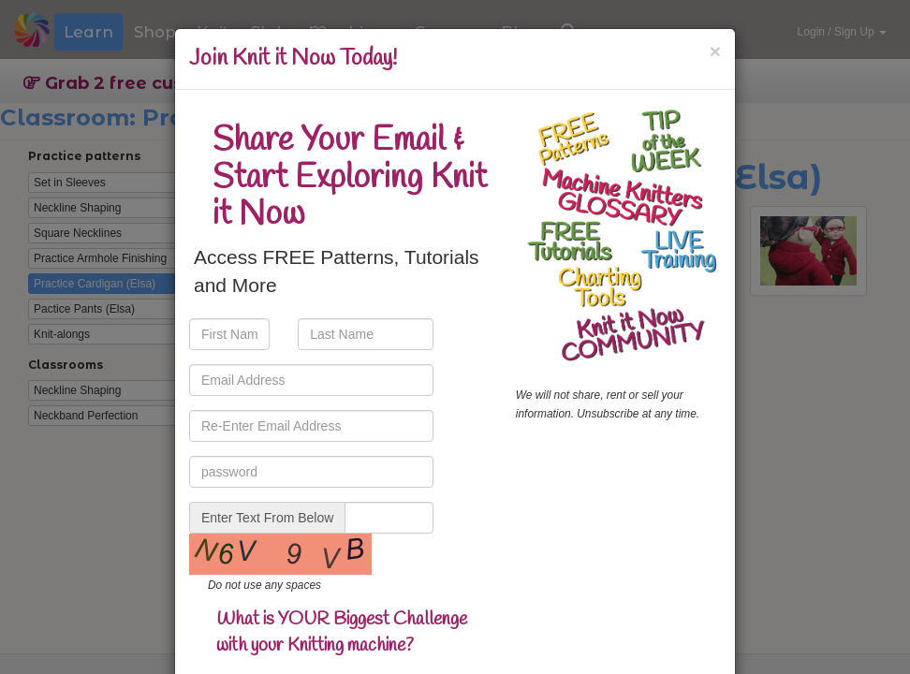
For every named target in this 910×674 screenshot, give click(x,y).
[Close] (715, 51)
